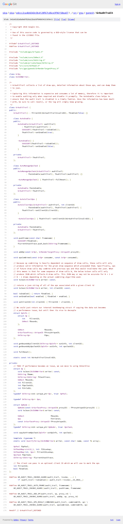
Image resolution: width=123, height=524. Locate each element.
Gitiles (16, 520)
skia (5, 12)
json (118, 520)
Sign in (117, 4)
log (63, 19)
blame (71, 19)
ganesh (90, 12)
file (57, 19)
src (75, 12)
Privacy (23, 520)
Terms (30, 520)
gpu (81, 12)
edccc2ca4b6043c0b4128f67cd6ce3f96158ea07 (42, 12)
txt (111, 520)
